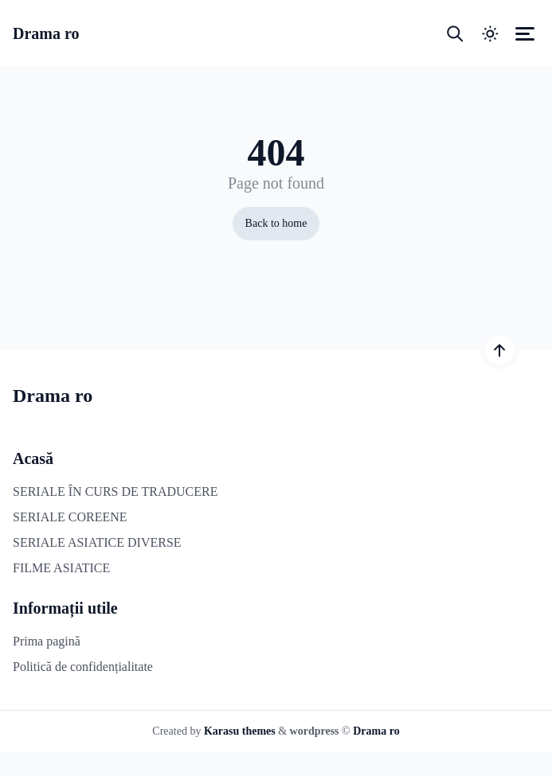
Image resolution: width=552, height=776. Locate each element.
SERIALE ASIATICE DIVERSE (97, 542)
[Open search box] (454, 33)
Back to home (276, 223)
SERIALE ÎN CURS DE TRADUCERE (115, 491)
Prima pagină (46, 641)
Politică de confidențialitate (83, 666)
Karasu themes (240, 731)
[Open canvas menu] (525, 33)
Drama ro (46, 33)
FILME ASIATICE (61, 568)
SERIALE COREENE (70, 517)
